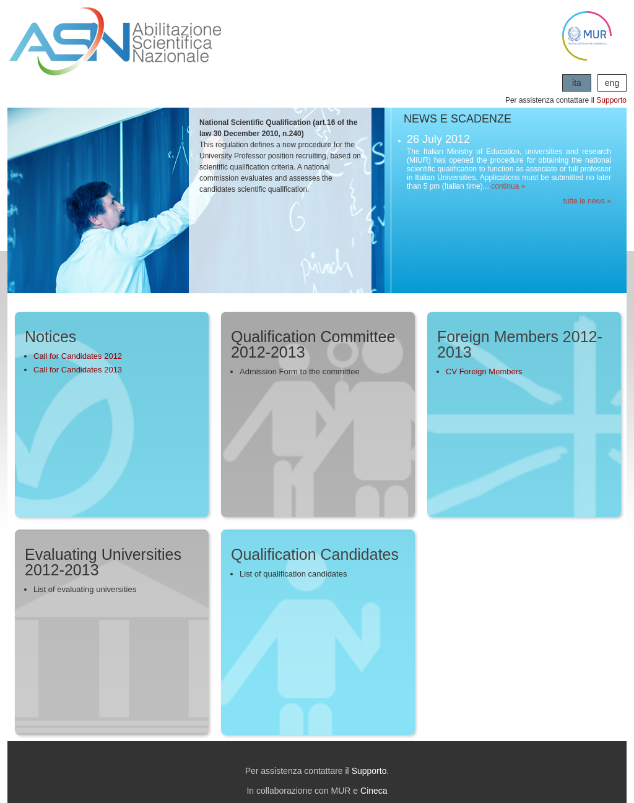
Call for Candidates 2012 (77, 356)
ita (576, 83)
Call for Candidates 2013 (77, 369)
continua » (508, 186)
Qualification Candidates (315, 554)
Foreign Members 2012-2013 (519, 344)
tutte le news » (587, 201)
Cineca (374, 791)
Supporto (611, 100)
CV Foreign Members (484, 371)
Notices (50, 336)
